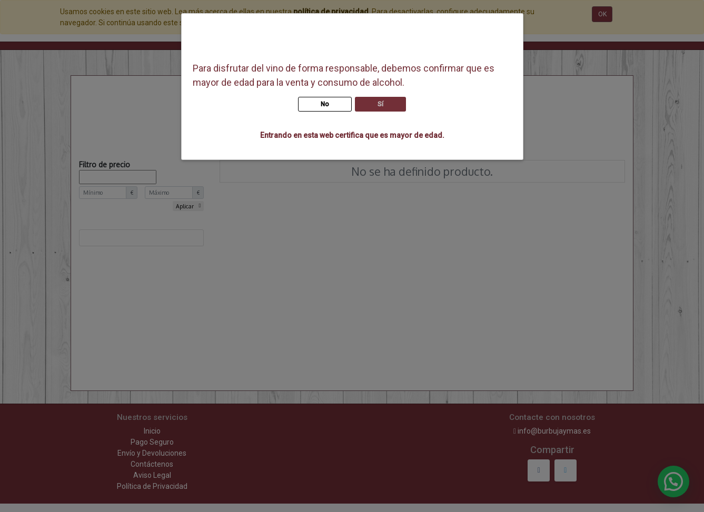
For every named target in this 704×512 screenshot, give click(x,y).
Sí (380, 104)
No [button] (325, 104)
